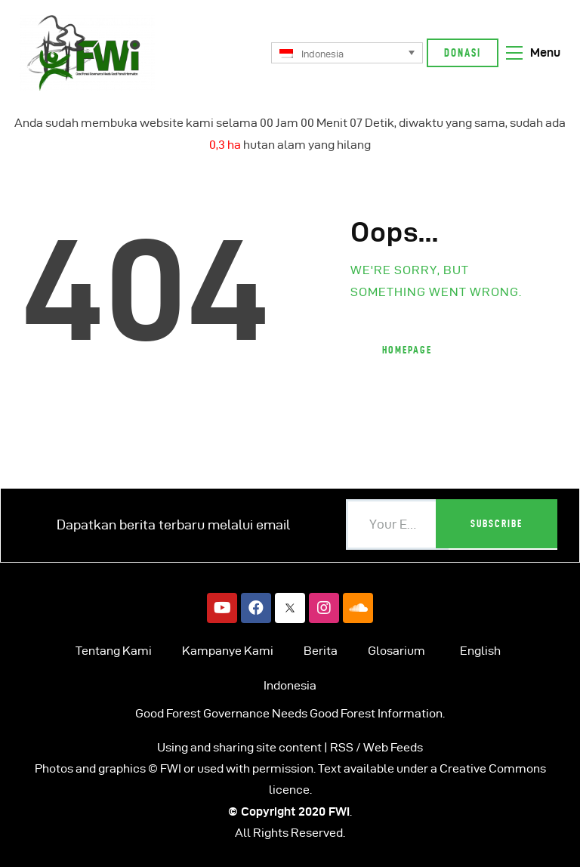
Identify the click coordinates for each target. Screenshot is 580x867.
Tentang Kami (114, 650)
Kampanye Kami (227, 650)
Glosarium (396, 650)
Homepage (407, 350)
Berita (321, 650)
